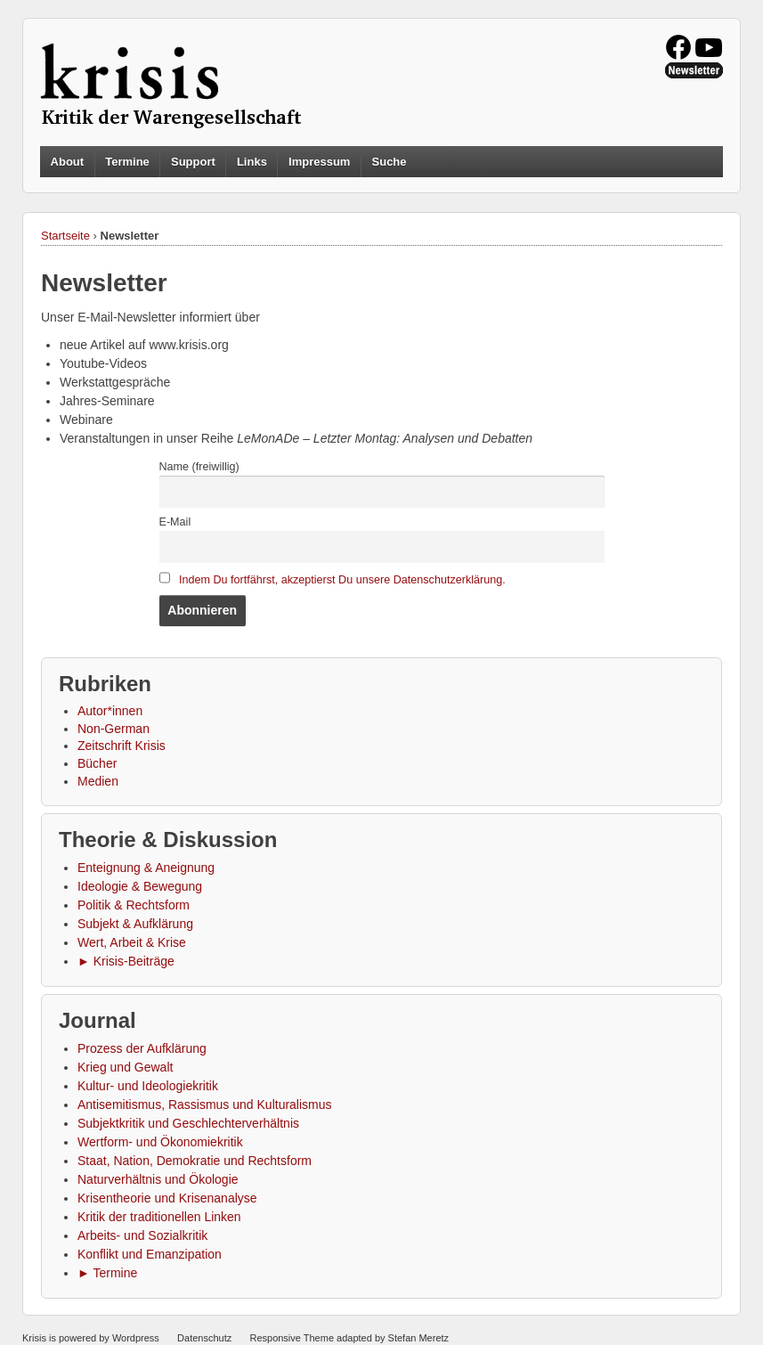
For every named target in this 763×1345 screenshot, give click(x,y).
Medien (97, 781)
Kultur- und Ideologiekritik (147, 1086)
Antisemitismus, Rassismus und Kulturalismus (204, 1104)
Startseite (65, 235)
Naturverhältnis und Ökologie (158, 1179)
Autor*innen (109, 711)
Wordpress (135, 1338)
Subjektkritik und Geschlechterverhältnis (188, 1123)
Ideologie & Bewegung (139, 886)
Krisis (34, 1338)
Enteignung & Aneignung (146, 867)
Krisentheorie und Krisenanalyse (167, 1198)
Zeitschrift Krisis (121, 745)
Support (193, 161)
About (68, 161)
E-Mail (175, 522)
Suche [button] (389, 162)
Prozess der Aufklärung (142, 1048)
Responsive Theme (291, 1338)
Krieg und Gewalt (125, 1067)
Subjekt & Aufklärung (135, 924)
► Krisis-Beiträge (126, 961)
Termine (127, 161)
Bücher (97, 763)
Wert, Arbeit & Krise (131, 942)
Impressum (319, 161)
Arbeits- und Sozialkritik (142, 1235)
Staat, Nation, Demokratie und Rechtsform (194, 1160)
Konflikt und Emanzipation (149, 1254)
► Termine (107, 1273)
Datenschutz (204, 1338)
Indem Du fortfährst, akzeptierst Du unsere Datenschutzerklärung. (342, 580)
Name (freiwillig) (199, 467)
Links (252, 161)
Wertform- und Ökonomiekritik (160, 1142)
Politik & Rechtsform (133, 905)
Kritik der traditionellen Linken (159, 1217)
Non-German (113, 728)
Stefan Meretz (418, 1338)
